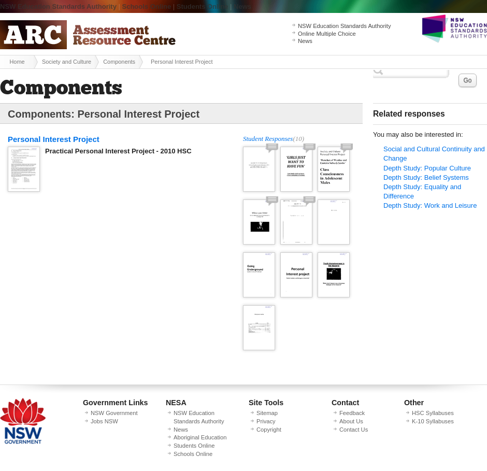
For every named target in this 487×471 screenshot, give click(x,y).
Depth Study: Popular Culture (427, 168)
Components (119, 62)
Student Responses (268, 138)
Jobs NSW (104, 421)
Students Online (202, 6)
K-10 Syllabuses (433, 421)
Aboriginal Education (200, 437)
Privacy (266, 421)
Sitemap (267, 413)
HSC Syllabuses (433, 413)
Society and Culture (66, 62)
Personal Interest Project (53, 139)
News (242, 6)
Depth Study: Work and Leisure (430, 205)
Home (16, 62)
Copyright (268, 429)
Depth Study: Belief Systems (426, 177)
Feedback (352, 413)
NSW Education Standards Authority (58, 6)
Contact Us (353, 429)
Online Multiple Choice (327, 34)
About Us (351, 421)
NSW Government (114, 413)
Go (467, 80)
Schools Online (146, 6)
